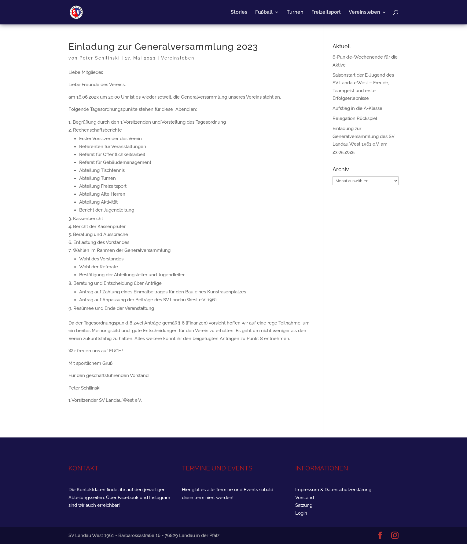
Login (301, 513)
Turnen (295, 12)
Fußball (264, 12)
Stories (239, 12)
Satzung (303, 505)
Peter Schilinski (99, 58)
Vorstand (304, 497)
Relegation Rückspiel (355, 118)
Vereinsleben (364, 12)
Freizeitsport (326, 12)
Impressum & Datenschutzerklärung (333, 489)
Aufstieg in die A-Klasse (357, 108)
